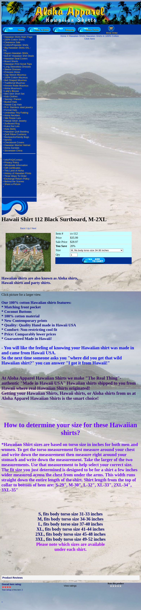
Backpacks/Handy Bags (16, 137)
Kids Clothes (10, 96)
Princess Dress (12, 72)
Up (28, 228)
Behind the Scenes (14, 181)
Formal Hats (10, 110)
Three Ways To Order (15, 176)
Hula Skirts (10, 129)
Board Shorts (11, 61)
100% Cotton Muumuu (16, 77)
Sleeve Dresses (12, 69)
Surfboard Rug (12, 123)
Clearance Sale (12, 42)
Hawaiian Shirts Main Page (18, 37)
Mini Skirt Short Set (14, 93)
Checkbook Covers (14, 142)
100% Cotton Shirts (14, 39)
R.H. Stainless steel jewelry (18, 107)
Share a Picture (12, 184)
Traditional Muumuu (14, 83)
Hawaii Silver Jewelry (15, 120)
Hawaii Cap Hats (13, 104)
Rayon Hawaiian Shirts (16, 53)
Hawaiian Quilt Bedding (16, 131)
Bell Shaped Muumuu (15, 80)
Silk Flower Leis (12, 118)
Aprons (8, 139)
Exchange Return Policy (16, 178)
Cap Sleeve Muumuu (15, 74)
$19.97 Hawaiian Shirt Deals (19, 55)
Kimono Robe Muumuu (16, 85)
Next (34, 228)
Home (63, 36)
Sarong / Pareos (12, 99)
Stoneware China (13, 150)
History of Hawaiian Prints (17, 173)
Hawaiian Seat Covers (16, 58)
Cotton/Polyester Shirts (16, 45)
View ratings (70, 585)
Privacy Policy (11, 162)
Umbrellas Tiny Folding (16, 112)
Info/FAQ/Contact (13, 159)
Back (22, 228)
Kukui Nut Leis (11, 126)
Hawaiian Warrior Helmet (17, 145)
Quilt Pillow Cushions (15, 134)
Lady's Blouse (11, 91)
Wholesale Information (16, 165)
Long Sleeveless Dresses (17, 66)
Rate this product (116, 583)
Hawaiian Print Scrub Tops (18, 64)
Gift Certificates (12, 168)
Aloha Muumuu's (12, 88)
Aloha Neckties (12, 115)
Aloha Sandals (11, 148)
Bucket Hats (10, 101)
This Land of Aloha (14, 170)
